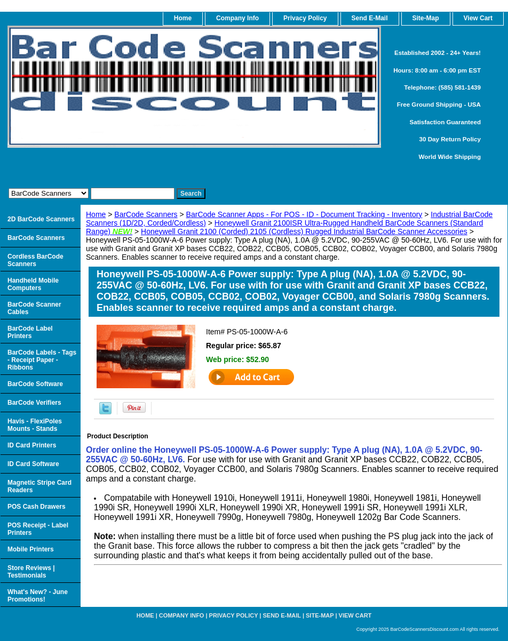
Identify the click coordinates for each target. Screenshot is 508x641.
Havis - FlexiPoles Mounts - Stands (34, 425)
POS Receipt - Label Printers (37, 529)
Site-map (320, 615)
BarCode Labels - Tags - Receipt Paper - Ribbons (41, 360)
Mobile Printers (30, 549)
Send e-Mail (282, 615)
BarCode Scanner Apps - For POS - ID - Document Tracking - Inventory (304, 214)
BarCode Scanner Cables (34, 308)
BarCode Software (35, 384)
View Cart (355, 615)
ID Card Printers (31, 445)
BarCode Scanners (145, 214)
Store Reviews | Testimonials (31, 571)
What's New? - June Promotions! (37, 595)
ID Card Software (33, 464)
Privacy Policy (305, 18)
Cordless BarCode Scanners (35, 260)
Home (96, 214)
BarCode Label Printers (30, 332)
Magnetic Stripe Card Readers (39, 486)
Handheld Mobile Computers (33, 284)
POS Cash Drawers (36, 506)
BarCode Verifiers (34, 402)
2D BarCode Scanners (41, 219)
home (183, 18)
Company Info (237, 18)
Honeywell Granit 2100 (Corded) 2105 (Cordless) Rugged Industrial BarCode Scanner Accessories (304, 231)
